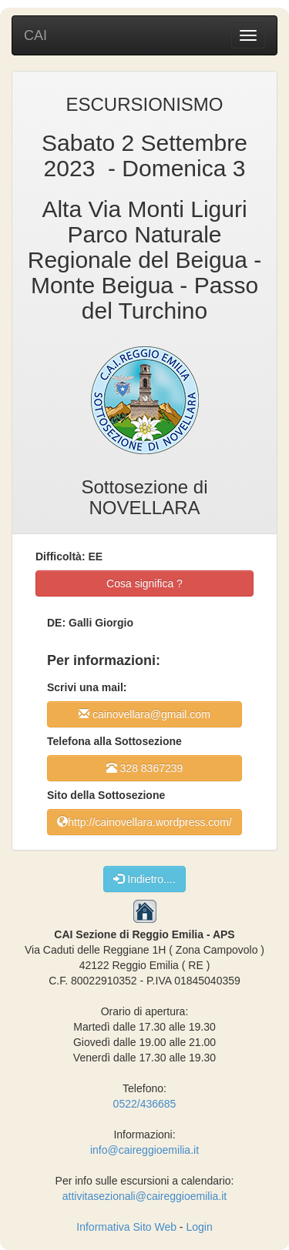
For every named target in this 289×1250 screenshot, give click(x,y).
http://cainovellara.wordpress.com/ (144, 821)
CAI (35, 35)
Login (199, 1227)
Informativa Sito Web (126, 1227)
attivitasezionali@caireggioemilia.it (144, 1196)
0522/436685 (144, 1104)
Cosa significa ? (144, 583)
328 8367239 (144, 767)
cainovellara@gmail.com (144, 713)
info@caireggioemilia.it (144, 1150)
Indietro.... (144, 878)
